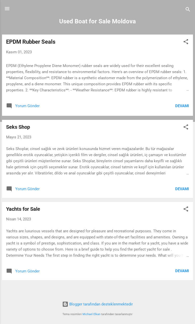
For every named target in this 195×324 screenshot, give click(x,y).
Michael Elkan (91, 314)
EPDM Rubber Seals (30, 42)
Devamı (182, 106)
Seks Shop (18, 127)
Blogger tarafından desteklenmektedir (97, 304)
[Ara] (188, 10)
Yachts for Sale (23, 209)
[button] (186, 42)
